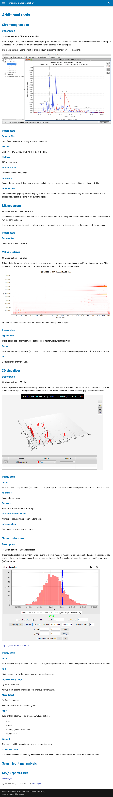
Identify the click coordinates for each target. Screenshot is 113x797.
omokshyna (7, 779)
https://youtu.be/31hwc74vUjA (15, 645)
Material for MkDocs (17, 794)
